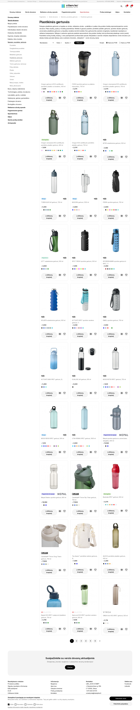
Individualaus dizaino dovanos (17, 30)
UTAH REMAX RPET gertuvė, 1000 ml (84, 438)
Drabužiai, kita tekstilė (15, 33)
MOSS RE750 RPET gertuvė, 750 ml (114, 379)
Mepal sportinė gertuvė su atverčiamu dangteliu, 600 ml (115, 440)
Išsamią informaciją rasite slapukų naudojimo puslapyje (25, 707)
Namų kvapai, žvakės (16, 82)
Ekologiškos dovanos (15, 104)
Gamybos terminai (56, 688)
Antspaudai (12, 123)
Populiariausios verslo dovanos (18, 26)
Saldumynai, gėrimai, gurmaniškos (18, 98)
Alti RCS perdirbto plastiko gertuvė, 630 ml (114, 557)
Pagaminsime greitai (69, 12)
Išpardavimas (84, 12)
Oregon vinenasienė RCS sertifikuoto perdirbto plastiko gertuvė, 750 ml (115, 85)
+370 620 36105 (109, 1)
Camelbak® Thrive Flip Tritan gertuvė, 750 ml (84, 499)
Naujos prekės (12, 23)
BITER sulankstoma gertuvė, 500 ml (114, 143)
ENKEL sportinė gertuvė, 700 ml (113, 320)
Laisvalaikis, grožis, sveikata (17, 95)
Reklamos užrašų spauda (48, 12)
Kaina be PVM (112, 43)
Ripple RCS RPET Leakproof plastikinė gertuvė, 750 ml (53, 616)
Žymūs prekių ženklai (15, 120)
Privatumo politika (13, 684)
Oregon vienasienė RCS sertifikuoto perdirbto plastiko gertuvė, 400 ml (52, 144)
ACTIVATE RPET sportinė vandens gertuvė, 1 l (83, 321)
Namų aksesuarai (15, 86)
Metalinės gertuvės (16, 54)
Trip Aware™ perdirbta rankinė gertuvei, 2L (84, 557)
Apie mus (54, 686)
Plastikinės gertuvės (16, 58)
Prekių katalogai (105, 12)
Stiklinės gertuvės (15, 61)
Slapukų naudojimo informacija (17, 686)
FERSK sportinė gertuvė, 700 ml (113, 202)
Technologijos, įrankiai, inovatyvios (19, 92)
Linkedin (127, 686)
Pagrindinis (42, 17)
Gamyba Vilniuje (31, 1)
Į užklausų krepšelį (49, 99)
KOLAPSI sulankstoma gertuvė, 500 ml (53, 320)
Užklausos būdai (13, 693)
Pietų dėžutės (14, 67)
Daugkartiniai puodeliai (17, 48)
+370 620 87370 (91, 691)
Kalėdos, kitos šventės (15, 39)
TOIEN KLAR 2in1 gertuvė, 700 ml (51, 202)
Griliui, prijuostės (15, 73)
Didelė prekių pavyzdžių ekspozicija (49, 1)
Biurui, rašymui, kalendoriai (16, 89)
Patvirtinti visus (121, 698)
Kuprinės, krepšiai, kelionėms (17, 36)
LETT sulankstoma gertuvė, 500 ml (52, 261)
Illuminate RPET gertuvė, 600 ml (113, 497)
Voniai (12, 79)
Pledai (12, 70)
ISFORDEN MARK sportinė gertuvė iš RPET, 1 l (114, 262)
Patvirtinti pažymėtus (121, 704)
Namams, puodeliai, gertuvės (17, 42)
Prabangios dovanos (14, 101)
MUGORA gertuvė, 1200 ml (80, 202)
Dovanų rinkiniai (15, 12)
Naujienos (54, 684)
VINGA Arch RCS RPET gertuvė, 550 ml (115, 615)
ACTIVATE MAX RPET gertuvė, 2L (52, 379)
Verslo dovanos (30, 12)
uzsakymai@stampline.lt (93, 693)
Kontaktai (127, 12)
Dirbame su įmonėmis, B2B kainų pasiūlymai (74, 1)
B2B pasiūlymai (12, 688)
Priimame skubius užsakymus (16, 1)
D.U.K (9, 691)
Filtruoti (79, 43)
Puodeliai (13, 45)
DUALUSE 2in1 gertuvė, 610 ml (81, 379)
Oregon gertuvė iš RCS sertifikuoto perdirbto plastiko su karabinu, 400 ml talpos (53, 85)
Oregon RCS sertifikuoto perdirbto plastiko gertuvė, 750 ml (83, 144)
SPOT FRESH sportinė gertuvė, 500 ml (84, 261)
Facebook (128, 684)
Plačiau (70, 667)
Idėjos (117, 12)
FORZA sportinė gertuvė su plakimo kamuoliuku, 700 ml (83, 85)
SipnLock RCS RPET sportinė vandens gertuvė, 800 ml (84, 616)
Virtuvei (12, 76)
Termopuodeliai (15, 51)
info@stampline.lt (127, 1)
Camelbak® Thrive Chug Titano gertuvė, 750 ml (51, 558)
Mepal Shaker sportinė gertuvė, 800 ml (53, 497)
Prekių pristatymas (56, 691)
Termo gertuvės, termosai (18, 64)
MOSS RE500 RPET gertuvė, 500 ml (52, 438)
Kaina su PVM (124, 43)
